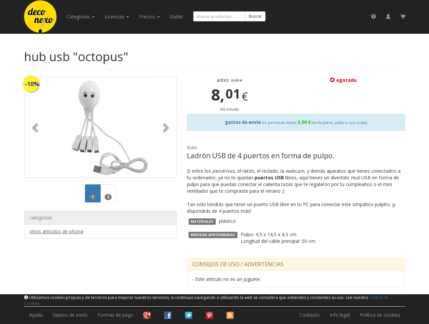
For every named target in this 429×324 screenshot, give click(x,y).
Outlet (176, 16)
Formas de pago (115, 315)
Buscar (255, 16)
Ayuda (35, 315)
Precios (149, 16)
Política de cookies (380, 315)
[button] (35, 127)
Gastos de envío (70, 315)
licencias (117, 16)
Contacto (310, 315)
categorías (81, 16)
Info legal (340, 315)
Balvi (192, 147)
